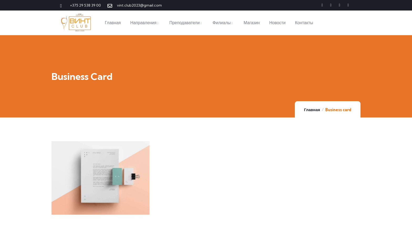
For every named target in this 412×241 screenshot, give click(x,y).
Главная (312, 109)
